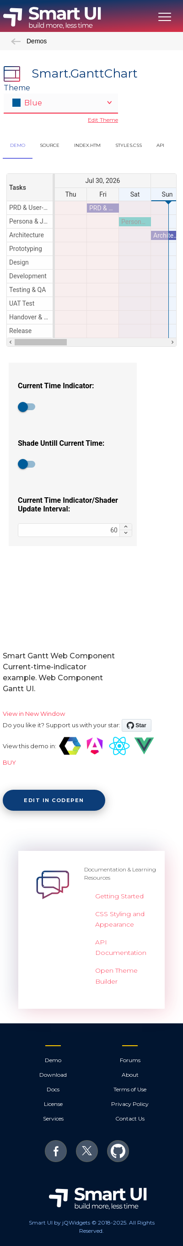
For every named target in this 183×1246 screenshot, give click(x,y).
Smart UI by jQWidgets (59, 1222)
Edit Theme (103, 119)
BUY (9, 762)
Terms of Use (129, 1089)
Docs (53, 1089)
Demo (53, 1060)
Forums (130, 1060)
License (53, 1103)
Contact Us (130, 1118)
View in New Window (34, 713)
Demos (29, 41)
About (130, 1074)
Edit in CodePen (54, 800)
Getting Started (119, 896)
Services (53, 1118)
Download (53, 1074)
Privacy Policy (130, 1103)
